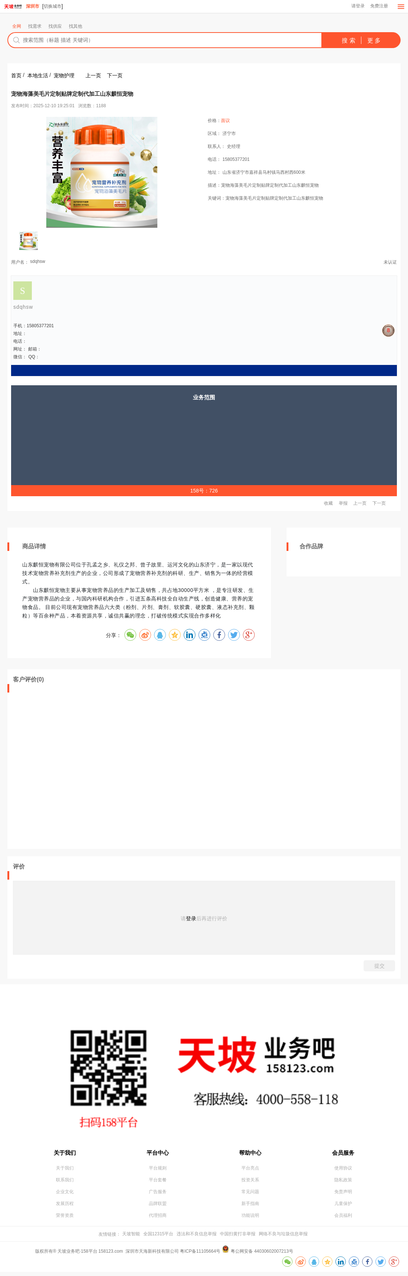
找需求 (34, 26)
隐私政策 (343, 1182)
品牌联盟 (158, 1206)
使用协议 (343, 1170)
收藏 (328, 503)
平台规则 (158, 1170)
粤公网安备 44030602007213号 (262, 1255)
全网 (16, 26)
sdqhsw (37, 261)
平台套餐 (158, 1182)
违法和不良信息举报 (197, 1237)
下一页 (115, 76)
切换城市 (52, 6)
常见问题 (250, 1194)
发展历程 (65, 1206)
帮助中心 (250, 1153)
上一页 (93, 76)
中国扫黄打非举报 (237, 1237)
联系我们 (65, 1182)
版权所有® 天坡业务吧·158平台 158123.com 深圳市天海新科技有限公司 (107, 1255)
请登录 (357, 6)
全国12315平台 (158, 1237)
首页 (16, 76)
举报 (343, 503)
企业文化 (65, 1194)
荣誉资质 (65, 1219)
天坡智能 (131, 1237)
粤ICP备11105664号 (200, 1255)
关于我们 (65, 1153)
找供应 (55, 26)
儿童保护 (343, 1206)
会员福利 (343, 1219)
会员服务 (343, 1153)
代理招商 (158, 1219)
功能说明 (250, 1219)
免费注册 (379, 6)
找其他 (75, 26)
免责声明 (343, 1194)
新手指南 (250, 1206)
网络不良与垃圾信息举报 (283, 1237)
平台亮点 (250, 1170)
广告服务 (158, 1194)
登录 (191, 919)
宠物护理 (64, 76)
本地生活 (37, 76)
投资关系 (250, 1182)
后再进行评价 (211, 919)
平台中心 (158, 1153)
